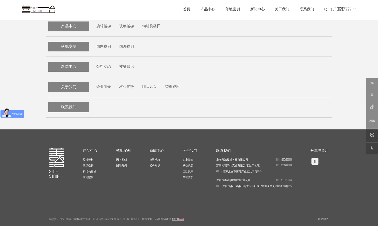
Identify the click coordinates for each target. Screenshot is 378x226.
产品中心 (208, 9)
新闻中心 (257, 9)
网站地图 (323, 219)
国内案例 (103, 46)
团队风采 (149, 87)
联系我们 (307, 9)
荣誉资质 (172, 87)
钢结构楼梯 (151, 26)
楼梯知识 (126, 66)
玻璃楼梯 (126, 26)
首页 (186, 9)
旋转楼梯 (103, 26)
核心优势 (126, 87)
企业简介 (103, 87)
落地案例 (232, 9)
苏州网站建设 (163, 219)
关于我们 (282, 9)
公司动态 (103, 66)
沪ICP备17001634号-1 (132, 219)
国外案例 (126, 46)
